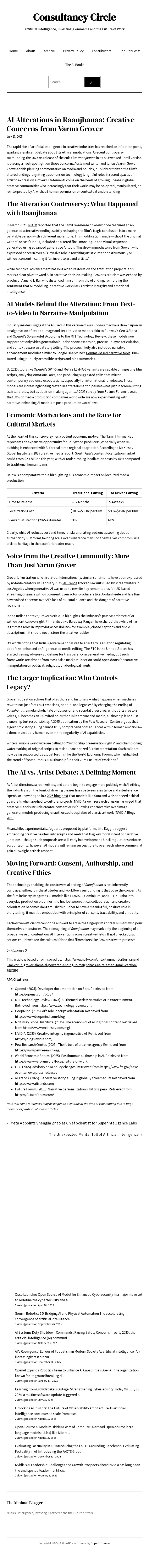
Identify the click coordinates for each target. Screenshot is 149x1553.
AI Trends (70, 583)
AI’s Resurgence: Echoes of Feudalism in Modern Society (56, 1351)
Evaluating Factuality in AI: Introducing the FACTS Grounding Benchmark (68, 1446)
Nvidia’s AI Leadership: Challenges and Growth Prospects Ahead (62, 1465)
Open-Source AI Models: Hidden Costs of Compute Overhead (60, 1427)
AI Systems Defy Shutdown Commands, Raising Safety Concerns (62, 1332)
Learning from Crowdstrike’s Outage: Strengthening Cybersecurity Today (69, 1389)
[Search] (92, 82)
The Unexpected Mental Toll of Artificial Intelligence (94, 1134)
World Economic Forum (94, 754)
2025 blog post (57, 796)
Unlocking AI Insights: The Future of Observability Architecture (62, 1408)
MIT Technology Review (88, 336)
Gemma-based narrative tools (108, 353)
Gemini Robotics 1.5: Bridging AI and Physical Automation (57, 1313)
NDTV (32, 225)
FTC (93, 648)
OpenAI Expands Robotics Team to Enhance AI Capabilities (58, 1370)
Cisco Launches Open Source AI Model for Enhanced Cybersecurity (64, 1294)
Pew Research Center (104, 721)
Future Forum (115, 391)
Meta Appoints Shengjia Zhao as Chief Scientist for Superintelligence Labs (73, 1123)
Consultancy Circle (74, 17)
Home (13, 51)
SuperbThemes (101, 1543)
